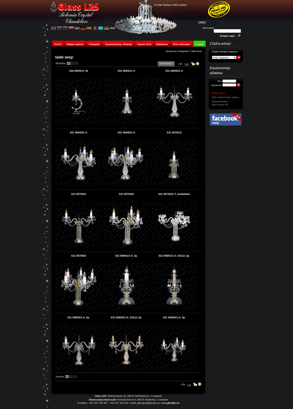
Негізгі (57, 44)
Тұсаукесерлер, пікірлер (118, 44)
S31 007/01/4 (174, 132)
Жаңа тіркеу (218, 93)
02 (72, 63)
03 (76, 63)
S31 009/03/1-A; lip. (174, 317)
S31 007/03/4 (126, 194)
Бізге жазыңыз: (182, 44)
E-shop (199, 44)
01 (68, 63)
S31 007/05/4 (78, 255)
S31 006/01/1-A (126, 70)
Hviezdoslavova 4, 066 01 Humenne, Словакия (142, 399)
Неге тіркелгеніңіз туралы (225, 97)
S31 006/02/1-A (174, 70)
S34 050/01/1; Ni (78, 70)
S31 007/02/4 (78, 194)
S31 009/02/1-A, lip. (78, 317)
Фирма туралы (75, 44)
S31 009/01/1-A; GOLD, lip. (174, 255)
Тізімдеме (94, 44)
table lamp (196, 51)
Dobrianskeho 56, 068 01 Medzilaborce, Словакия (135, 395)
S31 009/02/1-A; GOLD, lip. (126, 317)
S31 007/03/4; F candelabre (174, 194)
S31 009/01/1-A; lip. (126, 255)
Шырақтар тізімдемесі (177, 51)
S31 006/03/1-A (78, 132)
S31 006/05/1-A (126, 132)
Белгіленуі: (208, 28)
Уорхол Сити (144, 44)
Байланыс (162, 44)
